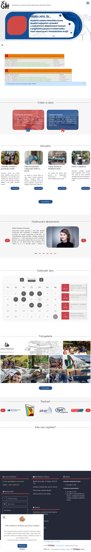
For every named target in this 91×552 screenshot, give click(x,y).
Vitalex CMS (69, 549)
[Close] (84, 84)
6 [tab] (55, 253)
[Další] (83, 240)
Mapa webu (50, 541)
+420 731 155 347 (13, 485)
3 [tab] (44, 253)
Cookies (57, 541)
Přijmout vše (22, 545)
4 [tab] (47, 253)
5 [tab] (51, 253)
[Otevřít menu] (87, 3)
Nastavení (22, 549)
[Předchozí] (7, 240)
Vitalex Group (59, 545)
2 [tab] (40, 253)
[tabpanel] (54, 25)
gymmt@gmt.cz (12, 481)
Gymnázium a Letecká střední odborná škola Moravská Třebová (31, 5)
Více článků (45, 202)
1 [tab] (36, 253)
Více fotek (45, 388)
